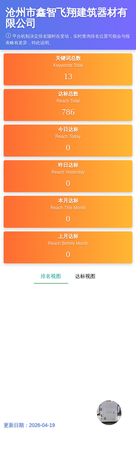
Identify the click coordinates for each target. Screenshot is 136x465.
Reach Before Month (68, 243)
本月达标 (68, 200)
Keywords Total (68, 65)
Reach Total (68, 101)
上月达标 (68, 236)
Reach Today (68, 136)
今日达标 (68, 129)
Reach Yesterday (68, 172)
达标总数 (68, 94)
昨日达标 (68, 165)
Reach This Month (68, 207)
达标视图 (85, 276)
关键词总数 (68, 58)
